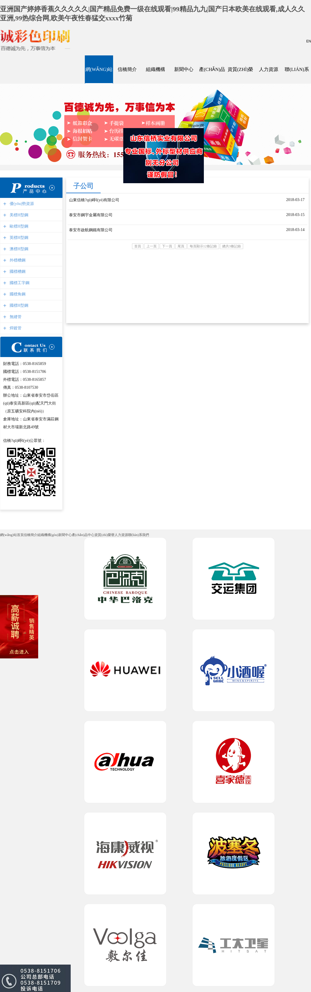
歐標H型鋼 (18, 226)
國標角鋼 (16, 294)
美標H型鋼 (18, 215)
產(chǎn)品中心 (212, 69)
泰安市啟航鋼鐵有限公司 (91, 230)
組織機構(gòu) (155, 69)
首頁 (137, 246)
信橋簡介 (127, 69)
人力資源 (268, 69)
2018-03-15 (295, 215)
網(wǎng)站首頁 (99, 69)
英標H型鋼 (18, 237)
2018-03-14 (295, 230)
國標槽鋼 (16, 271)
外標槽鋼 (16, 260)
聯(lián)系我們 (297, 69)
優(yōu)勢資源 (21, 204)
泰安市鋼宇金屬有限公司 (91, 215)
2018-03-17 (295, 200)
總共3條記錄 (231, 246)
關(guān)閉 (195, 125)
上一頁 (151, 246)
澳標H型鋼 (18, 249)
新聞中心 (184, 69)
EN (308, 41)
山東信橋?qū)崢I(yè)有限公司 (94, 200)
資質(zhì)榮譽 (240, 69)
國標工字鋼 (18, 283)
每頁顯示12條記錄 (203, 246)
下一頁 (167, 246)
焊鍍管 (14, 328)
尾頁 (181, 246)
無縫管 (14, 317)
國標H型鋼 (18, 305)
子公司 (83, 186)
